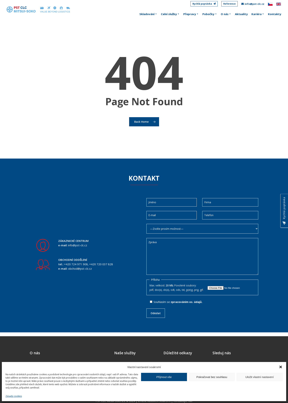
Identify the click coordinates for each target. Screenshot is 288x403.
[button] (280, 367)
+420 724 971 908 (76, 264)
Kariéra (257, 14)
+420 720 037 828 (101, 264)
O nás (226, 14)
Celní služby (170, 14)
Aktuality (241, 14)
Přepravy (191, 14)
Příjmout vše (164, 377)
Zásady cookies (14, 396)
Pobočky (209, 14)
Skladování (148, 14)
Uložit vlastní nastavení (259, 377)
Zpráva (202, 256)
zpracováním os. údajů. (186, 302)
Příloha (155, 279)
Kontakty (274, 14)
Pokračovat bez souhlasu (211, 377)
